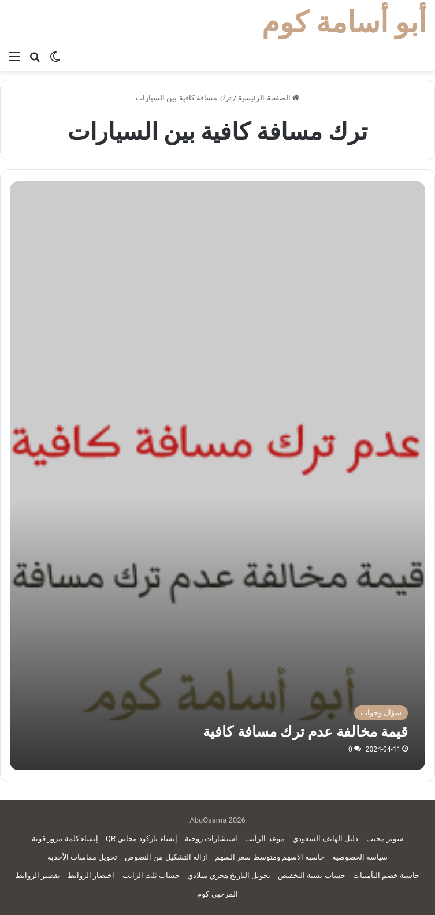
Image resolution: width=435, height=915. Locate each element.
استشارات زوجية (211, 838)
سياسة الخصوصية (360, 857)
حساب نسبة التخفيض (311, 875)
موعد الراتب (264, 838)
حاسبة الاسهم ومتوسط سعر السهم (270, 857)
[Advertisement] (217, 268)
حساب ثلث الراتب (151, 875)
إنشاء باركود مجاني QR (141, 838)
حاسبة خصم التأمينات (386, 875)
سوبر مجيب (384, 838)
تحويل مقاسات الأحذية (82, 857)
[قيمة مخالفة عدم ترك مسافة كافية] (218, 562)
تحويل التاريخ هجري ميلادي (228, 875)
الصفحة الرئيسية (268, 98)
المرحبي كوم (217, 894)
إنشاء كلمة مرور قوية (65, 838)
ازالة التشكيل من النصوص (166, 857)
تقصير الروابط (38, 875)
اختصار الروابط (91, 875)
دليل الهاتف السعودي (325, 838)
